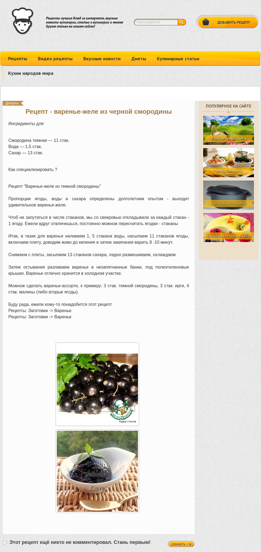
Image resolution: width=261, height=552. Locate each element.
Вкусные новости (102, 58)
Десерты (11, 103)
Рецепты (17, 58)
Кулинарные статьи (178, 58)
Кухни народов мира (30, 73)
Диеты (138, 58)
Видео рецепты (55, 58)
